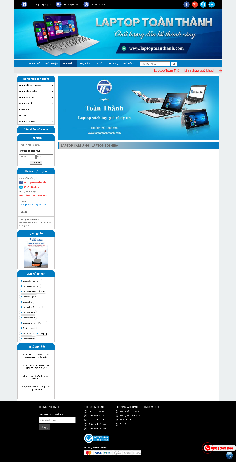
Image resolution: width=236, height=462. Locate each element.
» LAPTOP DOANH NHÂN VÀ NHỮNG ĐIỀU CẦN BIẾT (36, 357)
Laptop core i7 (28, 312)
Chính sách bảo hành (98, 424)
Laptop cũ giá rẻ (29, 296)
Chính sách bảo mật (97, 428)
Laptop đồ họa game (31, 281)
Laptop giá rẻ (36, 103)
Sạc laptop (26, 333)
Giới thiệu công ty (96, 411)
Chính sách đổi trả (96, 415)
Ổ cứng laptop (28, 328)
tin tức (99, 63)
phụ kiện (85, 63)
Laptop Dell (27, 302)
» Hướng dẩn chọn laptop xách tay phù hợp (36, 389)
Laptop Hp (41, 333)
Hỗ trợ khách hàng (128, 419)
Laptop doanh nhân (36, 91)
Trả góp (123, 424)
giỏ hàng (129, 63)
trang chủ (34, 63)
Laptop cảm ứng (36, 97)
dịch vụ (113, 63)
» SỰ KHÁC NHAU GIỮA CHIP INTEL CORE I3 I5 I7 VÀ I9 (36, 367)
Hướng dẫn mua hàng (129, 411)
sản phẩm (69, 63)
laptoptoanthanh (32, 182)
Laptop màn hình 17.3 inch (33, 323)
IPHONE (23, 115)
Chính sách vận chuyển (99, 419)
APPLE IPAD (24, 109)
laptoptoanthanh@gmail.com (33, 204)
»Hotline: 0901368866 (33, 195)
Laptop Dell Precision (31, 307)
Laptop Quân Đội (36, 121)
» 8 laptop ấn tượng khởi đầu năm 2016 (36, 378)
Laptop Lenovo (28, 338)
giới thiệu (51, 63)
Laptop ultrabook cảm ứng (33, 291)
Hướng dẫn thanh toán (130, 415)
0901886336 (29, 187)
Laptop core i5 (28, 317)
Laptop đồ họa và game (36, 85)
